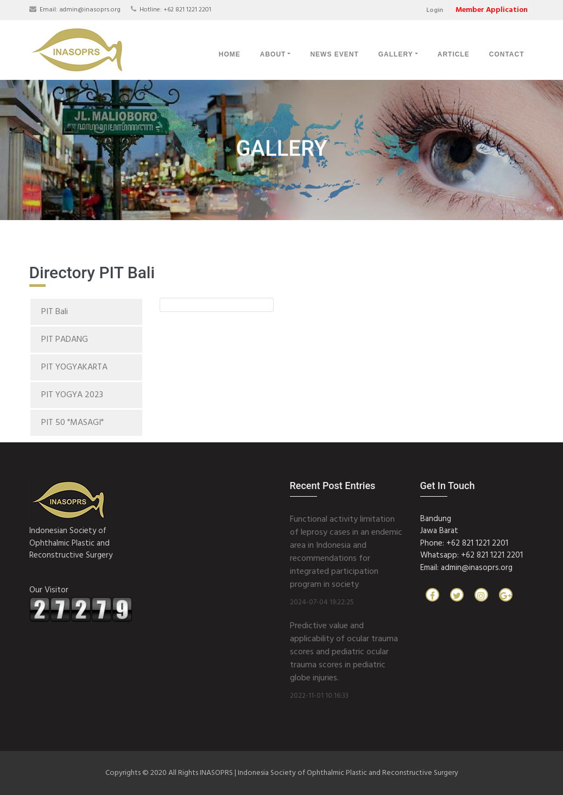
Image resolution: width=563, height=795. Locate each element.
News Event (334, 54)
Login (434, 10)
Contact (506, 54)
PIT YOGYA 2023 (72, 395)
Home (230, 54)
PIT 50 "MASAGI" (72, 423)
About (273, 54)
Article (454, 54)
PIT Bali (54, 312)
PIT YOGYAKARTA (74, 367)
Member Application (492, 10)
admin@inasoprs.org (90, 9)
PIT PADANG (64, 340)
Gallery (395, 54)
